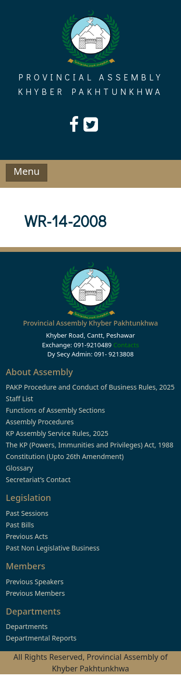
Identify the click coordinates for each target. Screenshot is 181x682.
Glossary (19, 467)
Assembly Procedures (40, 421)
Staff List (19, 398)
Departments (27, 626)
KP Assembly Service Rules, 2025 (57, 433)
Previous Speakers (35, 581)
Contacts (126, 345)
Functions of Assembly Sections (55, 410)
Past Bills (20, 524)
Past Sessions (27, 513)
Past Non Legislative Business (52, 547)
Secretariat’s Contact (38, 479)
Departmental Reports (41, 638)
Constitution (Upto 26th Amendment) (65, 456)
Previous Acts (27, 536)
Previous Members (35, 593)
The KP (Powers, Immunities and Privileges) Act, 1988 (89, 444)
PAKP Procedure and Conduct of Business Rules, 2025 (90, 387)
